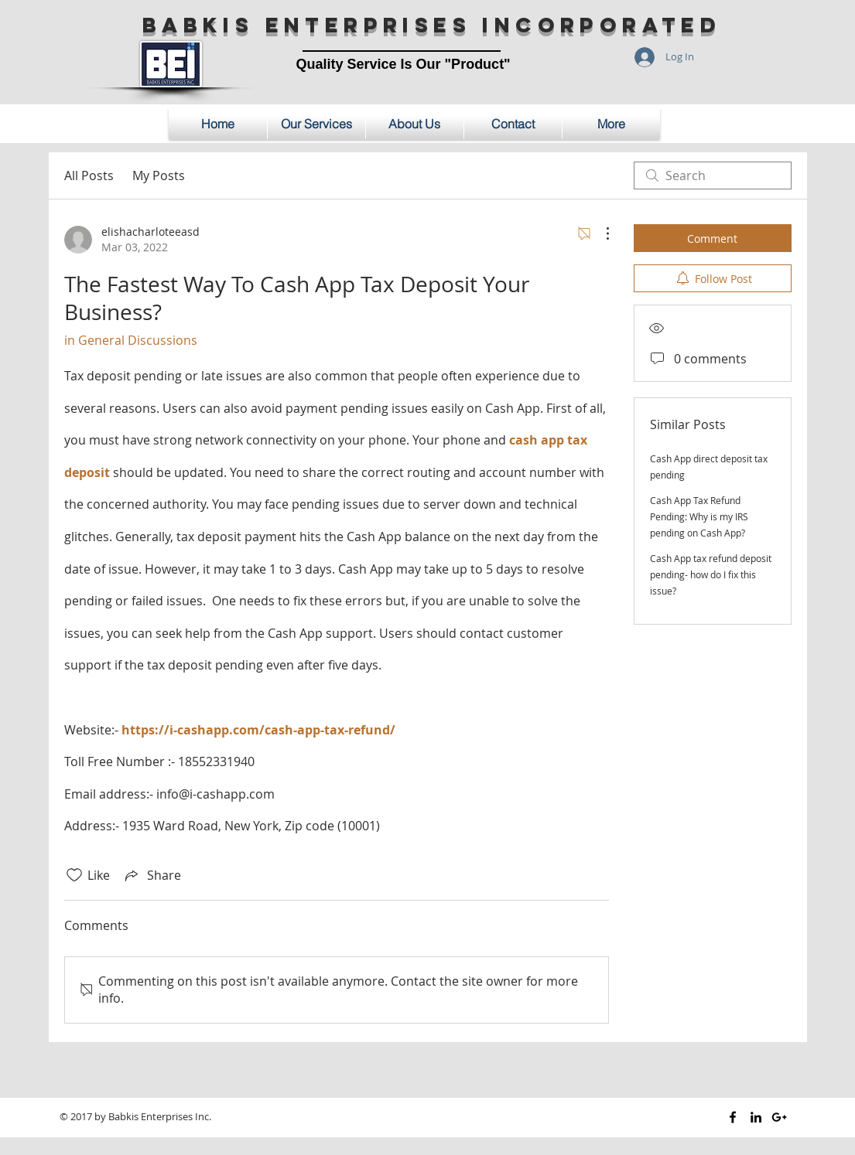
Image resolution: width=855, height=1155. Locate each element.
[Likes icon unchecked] (74, 875)
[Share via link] (151, 875)
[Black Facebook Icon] (732, 1117)
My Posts (158, 175)
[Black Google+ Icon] (779, 1117)
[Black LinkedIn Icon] (756, 1117)
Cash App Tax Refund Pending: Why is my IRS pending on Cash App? (699, 516)
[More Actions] (599, 233)
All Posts (89, 175)
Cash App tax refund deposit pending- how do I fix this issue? (710, 574)
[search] (713, 175)
